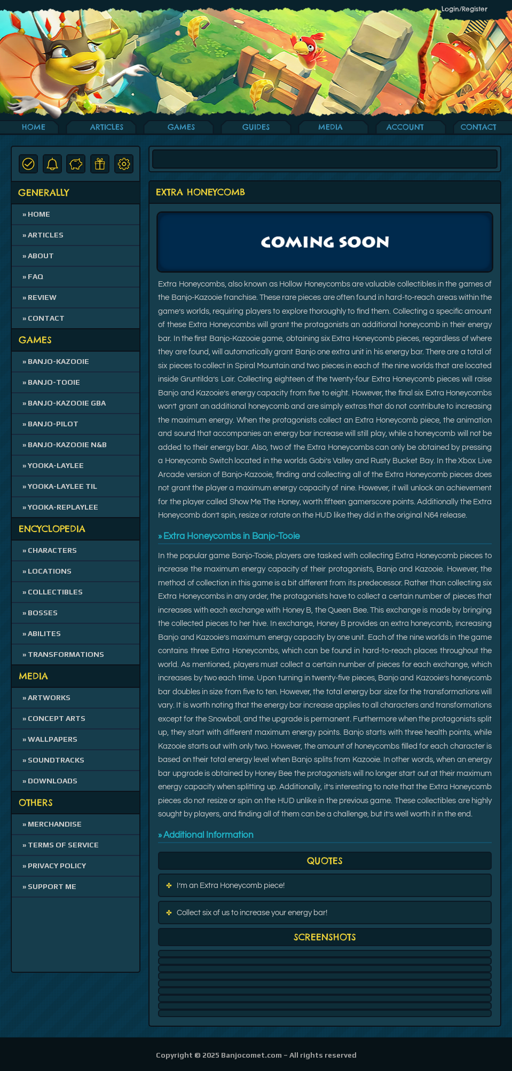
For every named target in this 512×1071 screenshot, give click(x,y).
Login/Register (464, 9)
